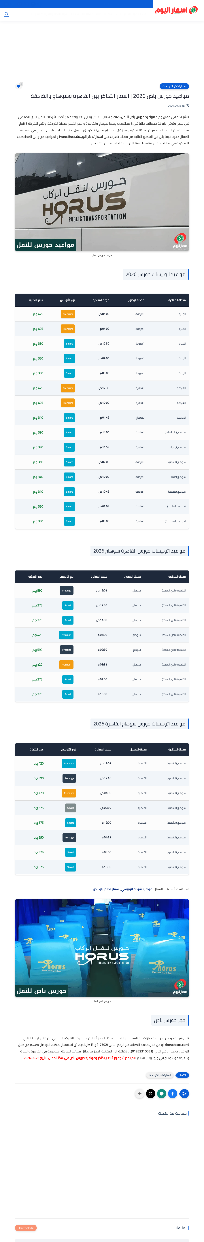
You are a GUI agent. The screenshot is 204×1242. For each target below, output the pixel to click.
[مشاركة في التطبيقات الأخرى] (139, 1093)
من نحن (121, 4)
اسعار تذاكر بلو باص (106, 889)
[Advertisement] (102, 54)
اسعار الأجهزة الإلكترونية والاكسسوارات (53, 15)
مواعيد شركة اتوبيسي (136, 889)
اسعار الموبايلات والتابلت (130, 15)
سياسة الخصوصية (139, 4)
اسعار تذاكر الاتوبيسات (174, 86)
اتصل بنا (108, 4)
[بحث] (6, 15)
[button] (172, 1093)
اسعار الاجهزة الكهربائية (96, 15)
